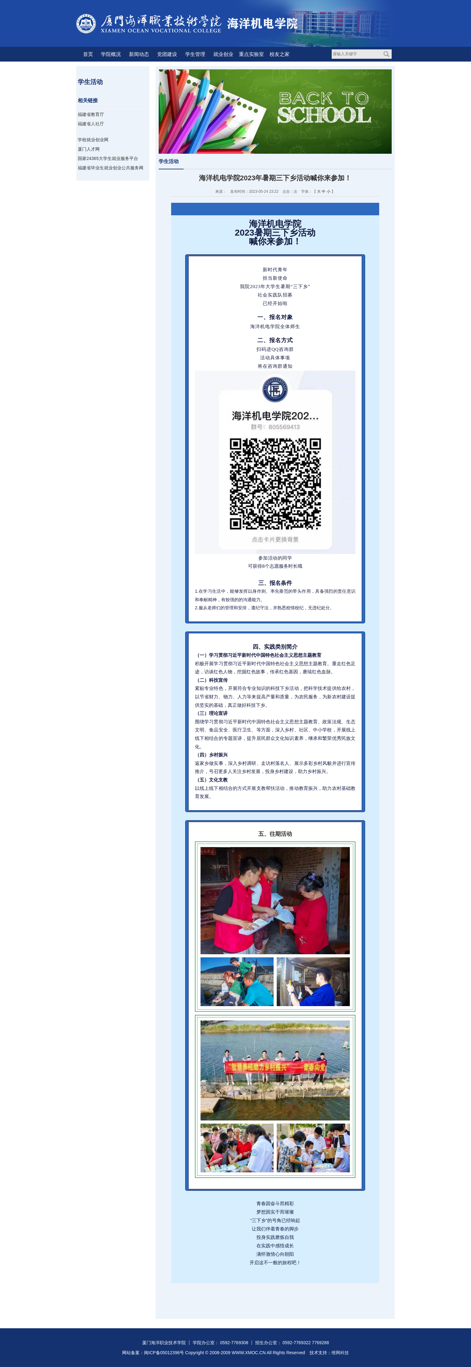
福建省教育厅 (91, 114)
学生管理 (195, 54)
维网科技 (340, 1352)
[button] (175, 1295)
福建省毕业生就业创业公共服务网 (110, 167)
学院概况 (111, 54)
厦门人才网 (89, 149)
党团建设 (167, 54)
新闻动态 (139, 54)
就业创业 (223, 54)
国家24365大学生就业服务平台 (108, 158)
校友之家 (280, 54)
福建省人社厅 (91, 123)
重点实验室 (251, 54)
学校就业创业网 (93, 139)
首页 (88, 54)
